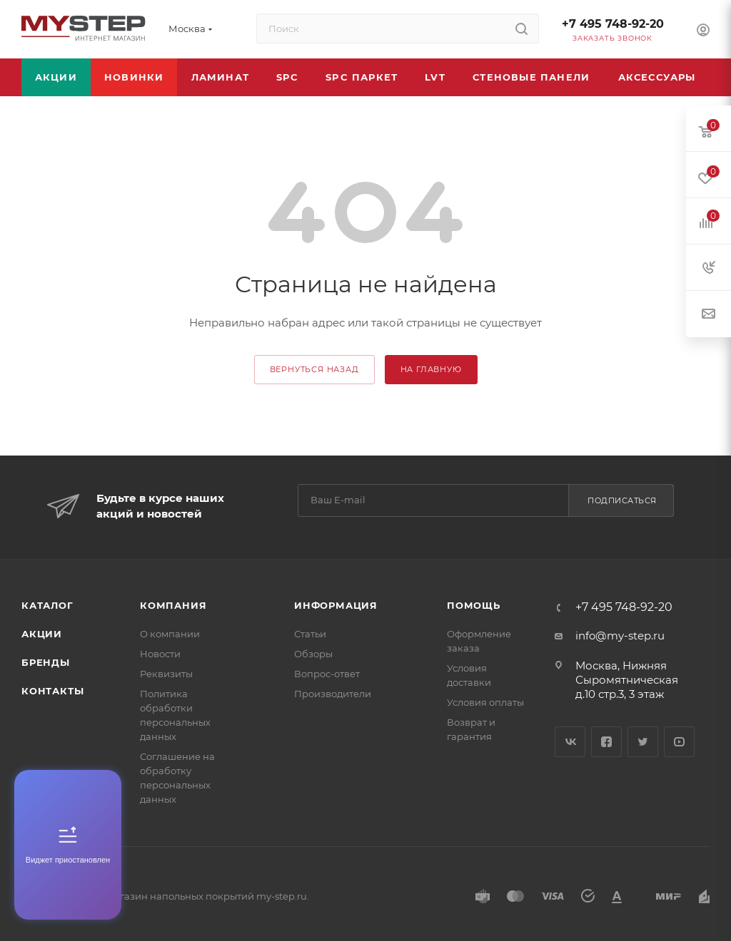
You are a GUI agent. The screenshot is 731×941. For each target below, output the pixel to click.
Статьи (310, 633)
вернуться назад (314, 369)
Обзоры (313, 653)
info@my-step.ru (620, 635)
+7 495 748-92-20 (613, 24)
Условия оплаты (485, 702)
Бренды (45, 662)
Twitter (642, 741)
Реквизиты (166, 673)
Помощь (473, 605)
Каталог (47, 605)
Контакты (52, 690)
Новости (160, 653)
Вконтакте (570, 741)
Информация (336, 605)
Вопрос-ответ (327, 673)
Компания (173, 605)
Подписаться (622, 500)
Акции (41, 633)
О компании (170, 633)
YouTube (679, 741)
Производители (332, 693)
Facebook (606, 741)
